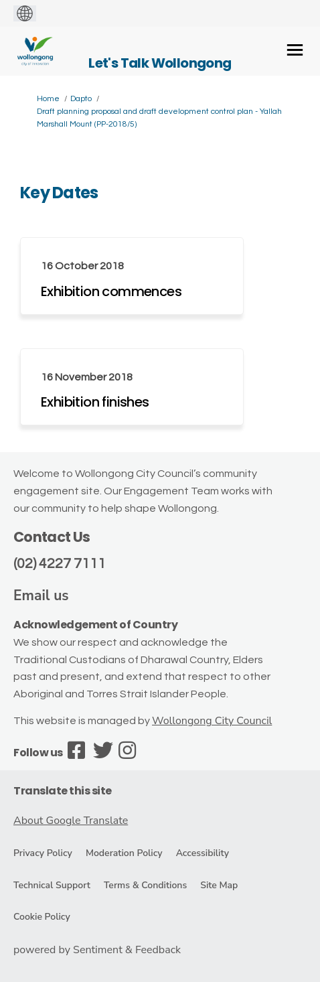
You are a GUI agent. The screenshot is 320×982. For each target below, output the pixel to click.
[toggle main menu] (295, 50)
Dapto (81, 98)
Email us (41, 595)
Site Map (219, 885)
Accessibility (202, 853)
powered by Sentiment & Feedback (97, 949)
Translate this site (62, 790)
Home (48, 98)
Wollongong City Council (212, 720)
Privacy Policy (42, 853)
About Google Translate (70, 820)
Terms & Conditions (145, 885)
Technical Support (51, 885)
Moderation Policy (124, 853)
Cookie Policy (41, 916)
